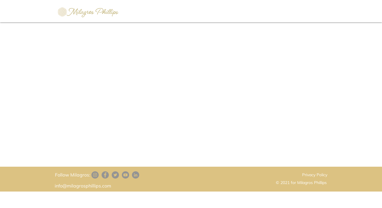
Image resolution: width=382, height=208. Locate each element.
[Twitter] (115, 175)
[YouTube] (125, 175)
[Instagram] (95, 175)
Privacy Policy (314, 174)
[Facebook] (105, 175)
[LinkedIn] (135, 175)
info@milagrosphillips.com (83, 186)
